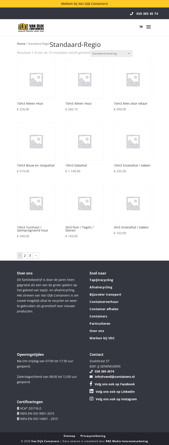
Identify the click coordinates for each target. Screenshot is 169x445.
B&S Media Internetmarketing (127, 441)
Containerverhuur (104, 302)
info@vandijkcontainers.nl (112, 377)
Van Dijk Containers (45, 441)
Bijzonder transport (105, 294)
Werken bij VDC (102, 338)
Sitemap (69, 436)
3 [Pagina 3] (30, 255)
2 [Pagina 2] (25, 255)
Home (21, 44)
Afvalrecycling (101, 287)
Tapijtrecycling (101, 280)
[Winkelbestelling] (111, 53)
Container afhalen (104, 309)
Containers (98, 316)
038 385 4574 (102, 371)
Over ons (97, 331)
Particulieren (100, 323)
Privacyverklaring (93, 436)
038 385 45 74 (144, 13)
